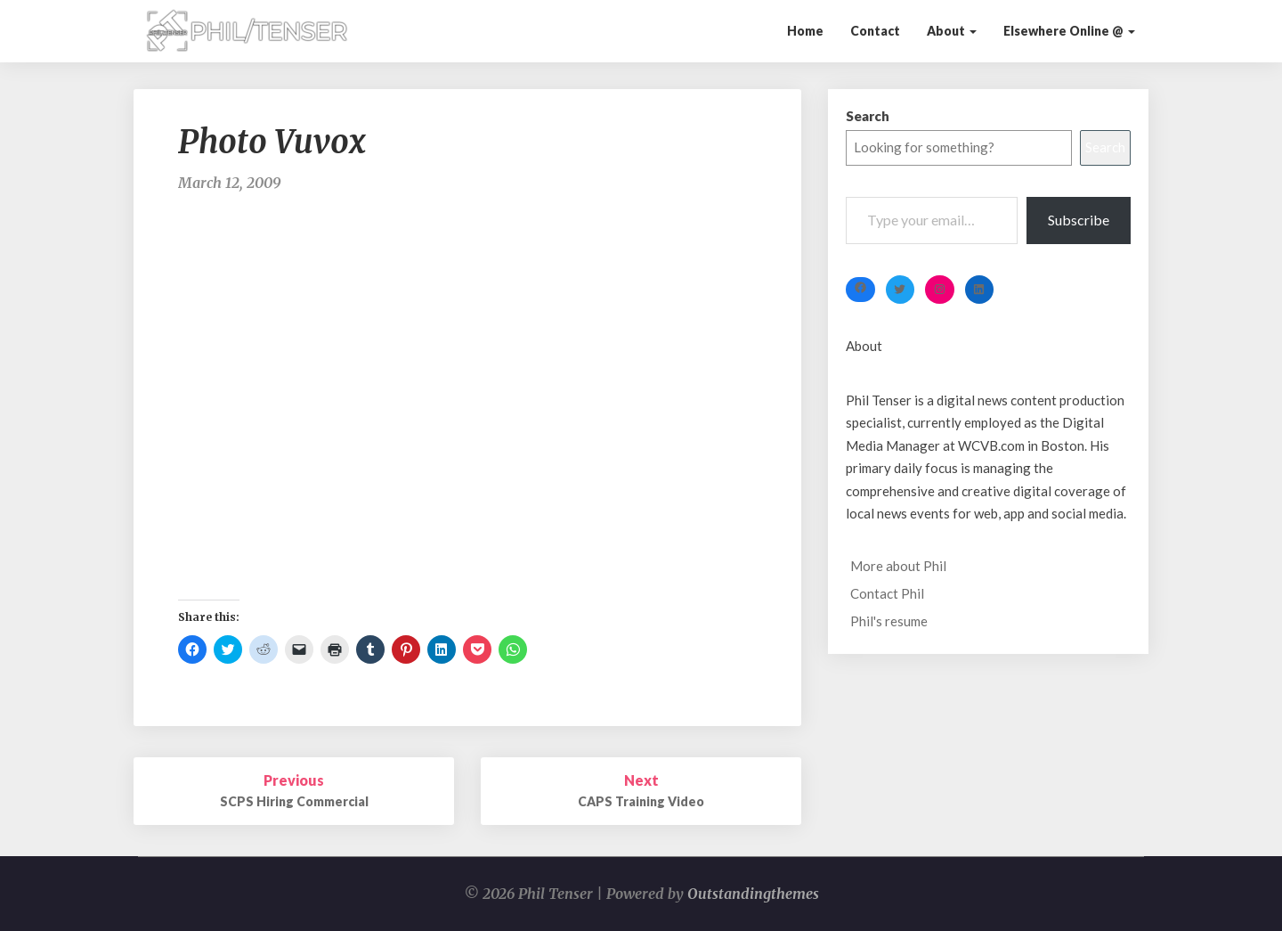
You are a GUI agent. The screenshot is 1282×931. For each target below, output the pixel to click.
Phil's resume (889, 621)
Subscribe (1078, 219)
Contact (875, 30)
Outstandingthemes (753, 893)
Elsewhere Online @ (1069, 30)
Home (805, 30)
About (952, 30)
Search (867, 116)
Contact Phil (887, 593)
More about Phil (898, 566)
